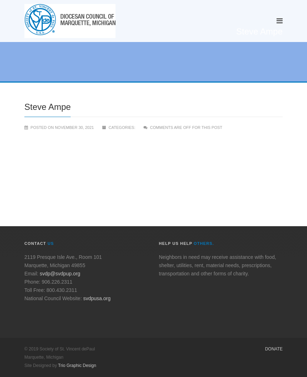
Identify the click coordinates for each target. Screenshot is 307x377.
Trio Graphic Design (77, 365)
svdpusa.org (96, 298)
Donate (274, 349)
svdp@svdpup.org (60, 273)
